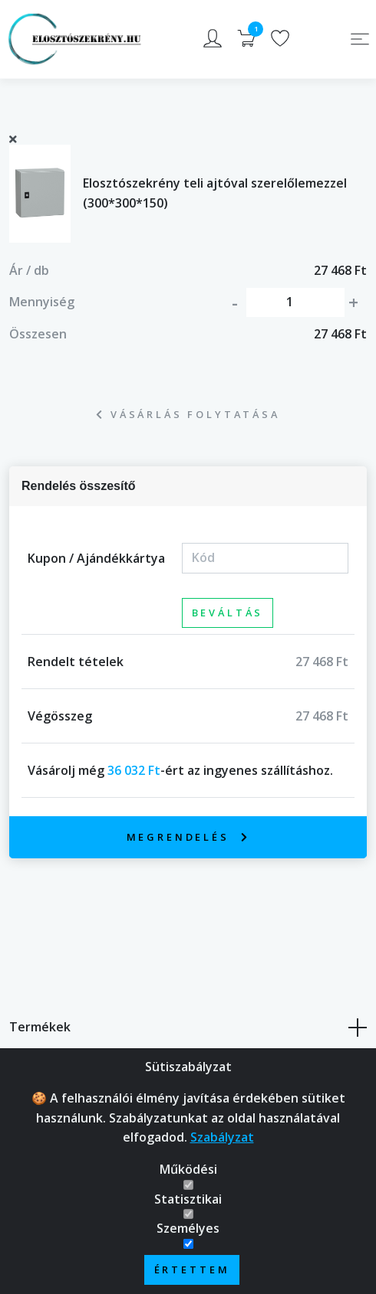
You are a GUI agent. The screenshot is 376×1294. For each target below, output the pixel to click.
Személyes (188, 1228)
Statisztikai (188, 1199)
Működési (188, 1169)
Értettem (192, 1269)
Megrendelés (188, 837)
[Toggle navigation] (360, 39)
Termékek (188, 1027)
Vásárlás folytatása (188, 414)
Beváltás (228, 612)
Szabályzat (222, 1137)
